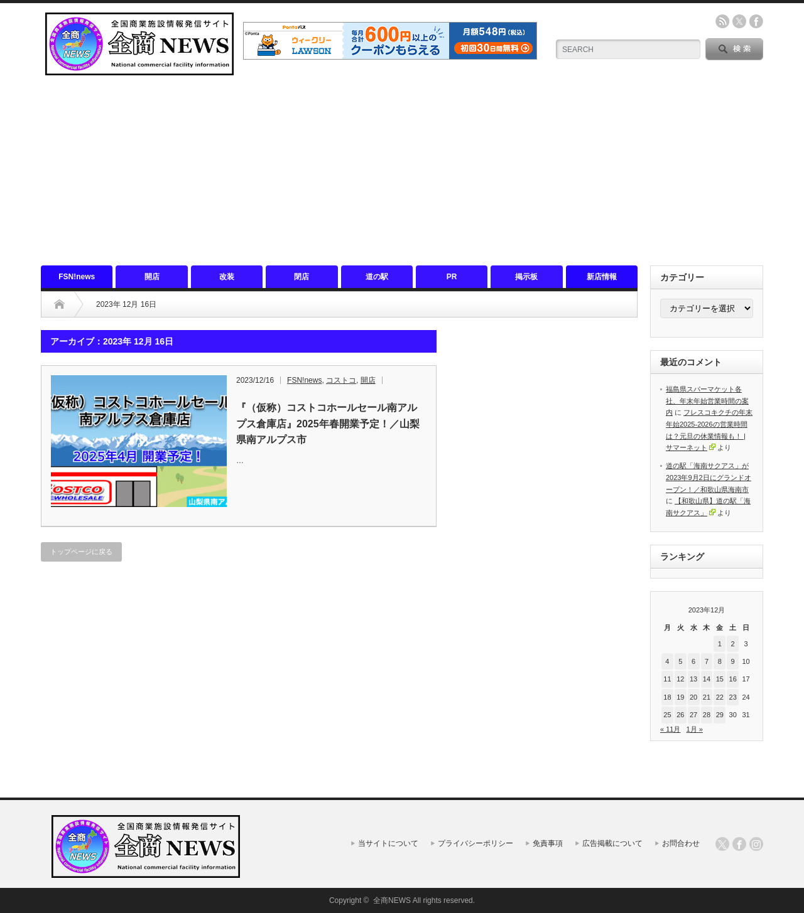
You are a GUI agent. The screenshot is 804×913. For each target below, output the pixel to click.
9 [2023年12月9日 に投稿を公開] (733, 661)
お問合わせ (681, 843)
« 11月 (670, 729)
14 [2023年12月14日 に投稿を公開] (706, 679)
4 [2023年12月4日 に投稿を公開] (667, 661)
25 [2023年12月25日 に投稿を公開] (667, 714)
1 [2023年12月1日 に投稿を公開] (720, 644)
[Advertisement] (402, 171)
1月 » (695, 729)
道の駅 (377, 276)
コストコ (341, 380)
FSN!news (76, 276)
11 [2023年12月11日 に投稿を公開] (667, 679)
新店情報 (602, 276)
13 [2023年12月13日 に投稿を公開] (693, 679)
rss (722, 21)
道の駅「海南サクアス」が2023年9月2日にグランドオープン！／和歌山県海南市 (708, 477)
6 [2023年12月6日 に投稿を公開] (693, 661)
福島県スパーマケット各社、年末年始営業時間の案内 (707, 400)
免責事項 (548, 843)
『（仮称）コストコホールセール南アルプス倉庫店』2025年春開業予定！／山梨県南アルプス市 (328, 423)
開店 (152, 276)
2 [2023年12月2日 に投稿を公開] (733, 644)
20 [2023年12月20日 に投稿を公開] (693, 697)
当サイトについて (388, 843)
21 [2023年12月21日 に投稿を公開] (706, 697)
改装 (226, 276)
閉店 (301, 276)
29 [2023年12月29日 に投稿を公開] (720, 714)
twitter (739, 21)
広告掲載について (612, 843)
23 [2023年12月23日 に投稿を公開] (733, 697)
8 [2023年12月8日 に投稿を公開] (720, 661)
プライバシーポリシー (475, 843)
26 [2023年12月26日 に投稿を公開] (680, 714)
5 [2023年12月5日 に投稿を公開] (680, 661)
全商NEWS (392, 900)
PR (452, 276)
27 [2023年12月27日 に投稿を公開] (693, 714)
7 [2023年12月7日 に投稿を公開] (707, 661)
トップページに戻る (81, 551)
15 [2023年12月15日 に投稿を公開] (720, 679)
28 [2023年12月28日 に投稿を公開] (706, 714)
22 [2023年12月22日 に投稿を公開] (720, 697)
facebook (756, 21)
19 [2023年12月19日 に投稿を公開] (680, 697)
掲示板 (526, 276)
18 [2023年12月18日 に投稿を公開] (667, 697)
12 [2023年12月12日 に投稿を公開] (680, 679)
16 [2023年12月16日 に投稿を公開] (733, 679)
